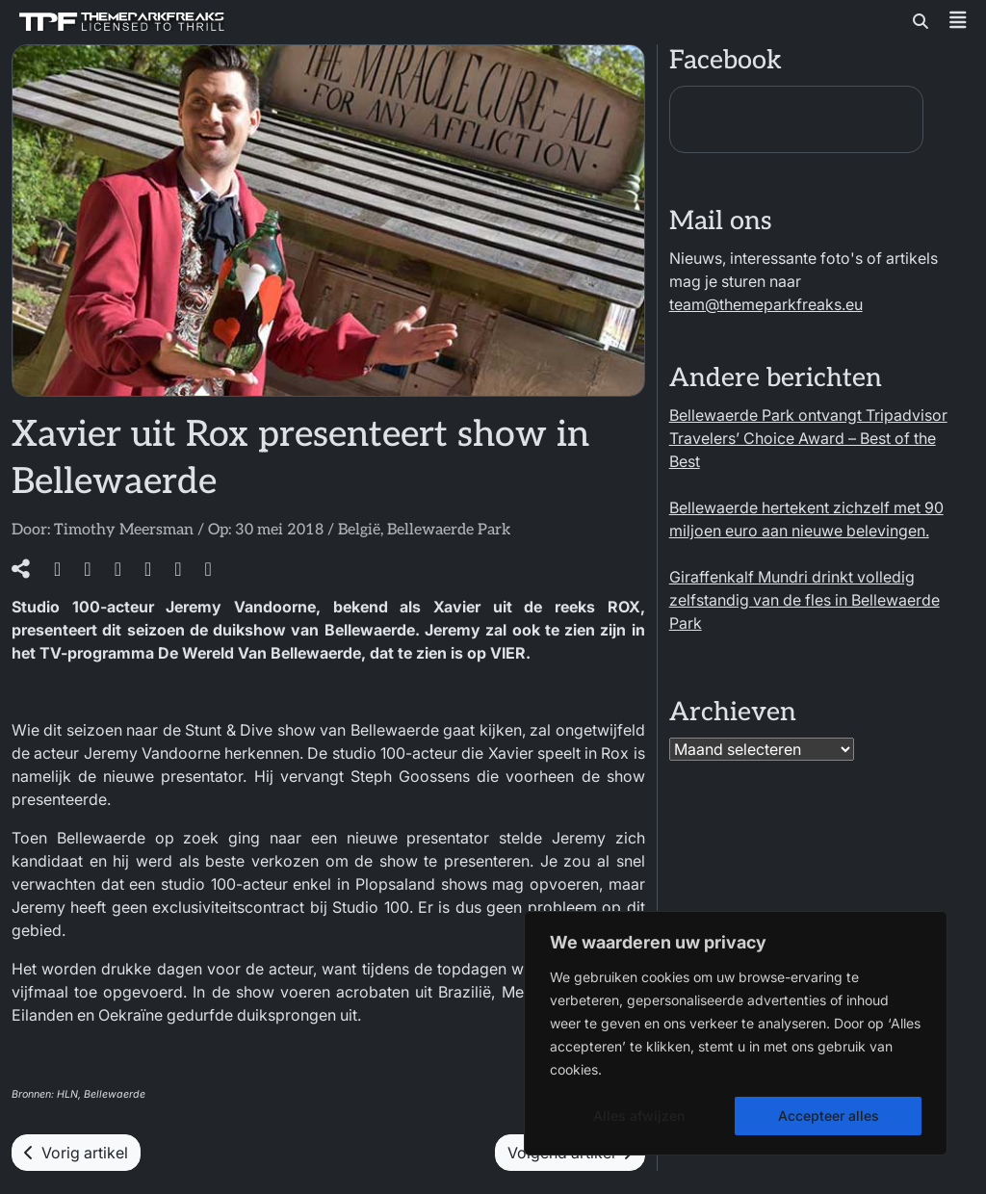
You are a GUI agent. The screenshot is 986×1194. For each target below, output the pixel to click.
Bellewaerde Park (448, 530)
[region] (735, 1033)
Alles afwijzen (639, 1115)
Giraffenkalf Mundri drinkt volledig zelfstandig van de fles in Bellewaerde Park (804, 600)
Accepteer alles (828, 1115)
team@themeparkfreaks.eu (766, 304)
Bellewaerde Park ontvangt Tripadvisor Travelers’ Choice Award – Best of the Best (808, 438)
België (359, 530)
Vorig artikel (76, 1152)
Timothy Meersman (124, 530)
